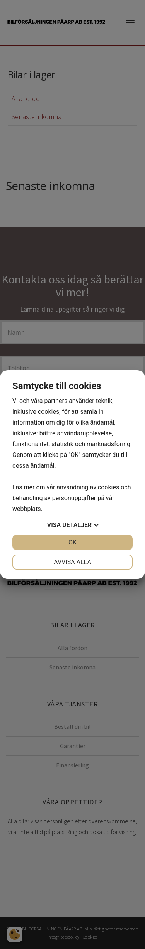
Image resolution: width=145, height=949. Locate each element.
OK (72, 542)
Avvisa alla (72, 562)
